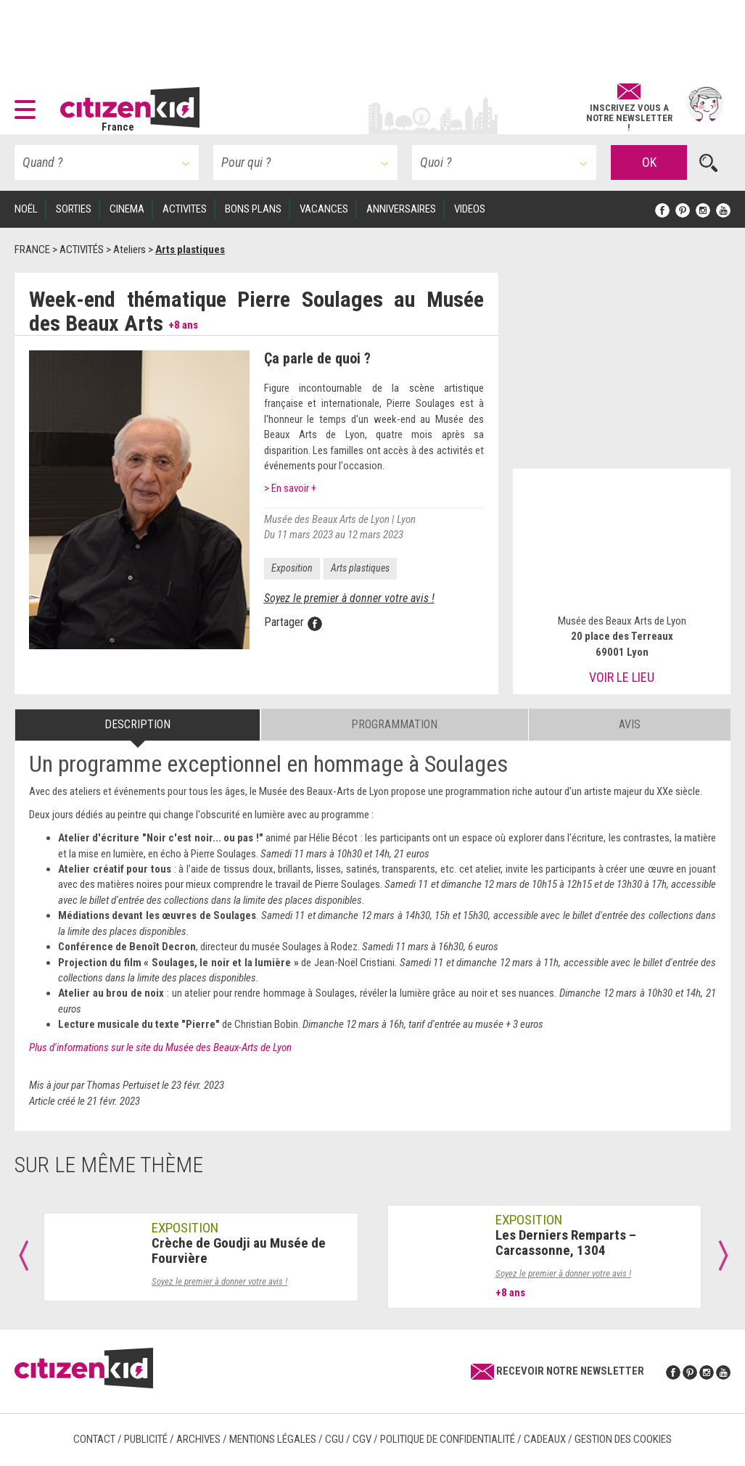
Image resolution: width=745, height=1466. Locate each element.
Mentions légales (272, 1439)
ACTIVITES (184, 208)
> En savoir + (290, 488)
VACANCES (324, 208)
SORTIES (73, 208)
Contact (94, 1439)
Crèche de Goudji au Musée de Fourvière (239, 1251)
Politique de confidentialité (447, 1439)
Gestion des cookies (623, 1439)
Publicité (146, 1439)
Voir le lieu (621, 677)
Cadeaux (545, 1439)
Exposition (292, 568)
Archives (198, 1439)
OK (649, 162)
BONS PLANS (253, 208)
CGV (362, 1439)
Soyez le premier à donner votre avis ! (349, 598)
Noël (26, 208)
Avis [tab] (630, 724)
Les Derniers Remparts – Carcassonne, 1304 (565, 1243)
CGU (334, 1439)
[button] (29, 104)
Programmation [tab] (394, 724)
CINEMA (127, 208)
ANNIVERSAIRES (401, 208)
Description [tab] (137, 724)
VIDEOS (469, 208)
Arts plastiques (360, 568)
